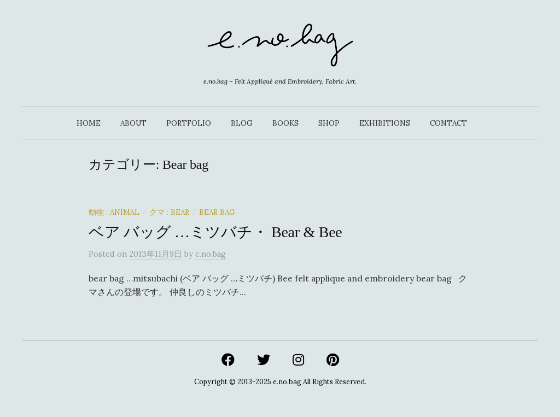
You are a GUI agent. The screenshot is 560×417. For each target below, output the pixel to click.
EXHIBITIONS (384, 123)
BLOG (242, 123)
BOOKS (285, 123)
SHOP (329, 123)
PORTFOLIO (188, 123)
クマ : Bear (169, 212)
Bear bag (217, 212)
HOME (89, 123)
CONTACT (448, 123)
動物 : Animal (114, 212)
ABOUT (133, 123)
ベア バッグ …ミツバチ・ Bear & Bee (215, 232)
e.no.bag (287, 381)
